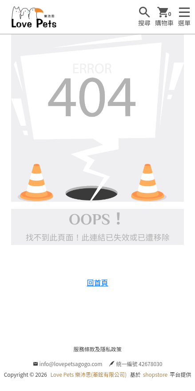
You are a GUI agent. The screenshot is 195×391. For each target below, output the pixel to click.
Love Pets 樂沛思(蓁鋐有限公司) (88, 374)
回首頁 (97, 282)
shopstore (155, 374)
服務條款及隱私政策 (97, 349)
